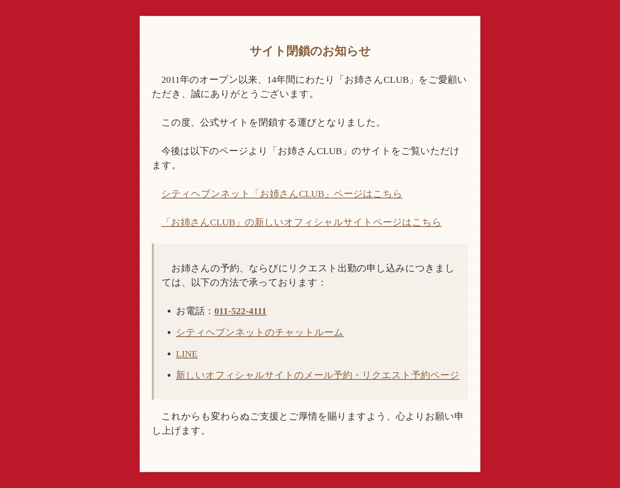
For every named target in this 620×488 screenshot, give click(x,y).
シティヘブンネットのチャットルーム (260, 332)
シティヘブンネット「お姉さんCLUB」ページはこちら (282, 194)
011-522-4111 (240, 311)
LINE (187, 354)
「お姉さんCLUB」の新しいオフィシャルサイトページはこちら (301, 222)
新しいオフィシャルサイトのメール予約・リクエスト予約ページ (317, 375)
